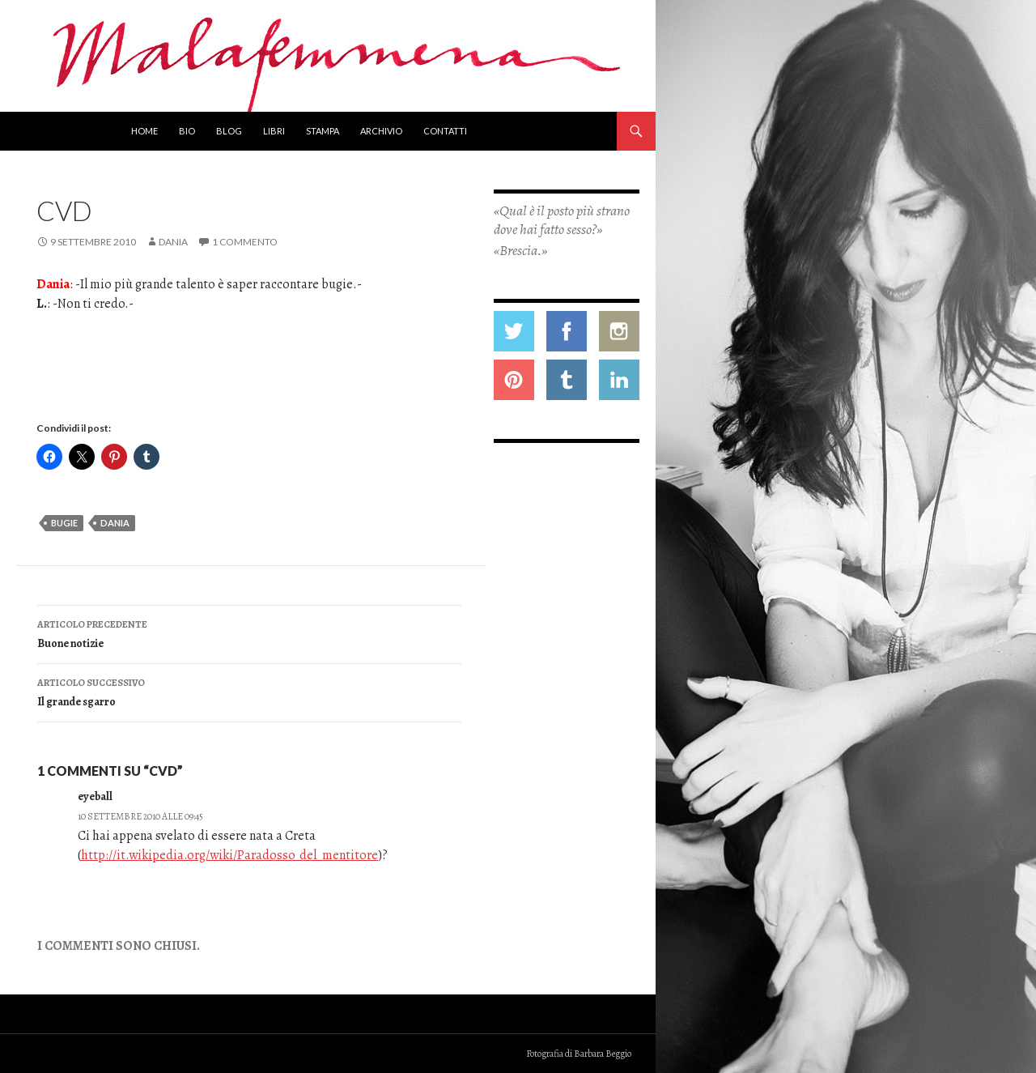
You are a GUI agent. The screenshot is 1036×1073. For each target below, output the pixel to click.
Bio (187, 131)
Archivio (381, 131)
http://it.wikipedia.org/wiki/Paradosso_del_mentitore (229, 855)
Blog (229, 131)
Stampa (322, 131)
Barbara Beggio (602, 1053)
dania (115, 522)
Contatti (445, 131)
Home (144, 131)
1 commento (245, 242)
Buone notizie (249, 633)
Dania (173, 242)
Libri (274, 131)
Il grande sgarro (249, 691)
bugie (64, 522)
